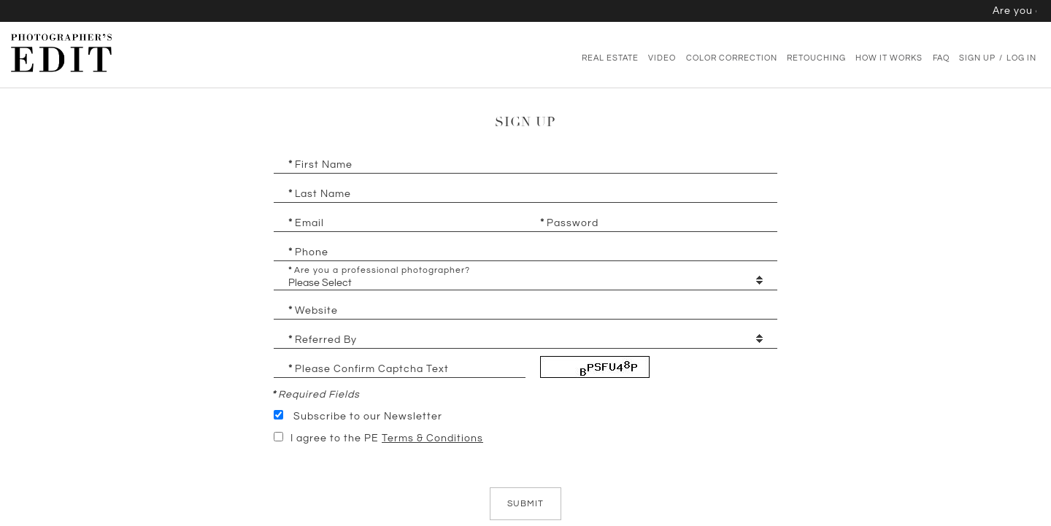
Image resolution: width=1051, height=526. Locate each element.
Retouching (816, 58)
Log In (1021, 58)
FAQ (941, 58)
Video (662, 58)
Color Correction (731, 58)
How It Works (889, 58)
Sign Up (977, 58)
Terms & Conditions (432, 438)
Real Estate (610, 58)
